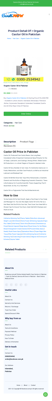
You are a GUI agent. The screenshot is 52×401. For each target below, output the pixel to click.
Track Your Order (10, 310)
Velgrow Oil (34, 237)
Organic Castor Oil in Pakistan (17, 98)
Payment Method (10, 331)
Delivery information (12, 342)
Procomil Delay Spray (37, 229)
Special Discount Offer (12, 313)
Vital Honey (16, 223)
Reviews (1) (9, 146)
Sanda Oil (26, 229)
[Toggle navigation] (49, 14)
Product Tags (27, 141)
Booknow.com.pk (27, 389)
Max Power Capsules (15, 234)
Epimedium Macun (28, 231)
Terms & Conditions (11, 328)
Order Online (26, 114)
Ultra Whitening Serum (31, 234)
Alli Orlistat (16, 221)
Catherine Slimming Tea (11, 218)
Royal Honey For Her (35, 226)
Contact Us (8, 300)
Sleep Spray (24, 226)
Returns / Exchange (11, 306)
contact (33, 385)
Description (10, 141)
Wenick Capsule (14, 226)
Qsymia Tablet (15, 239)
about (25, 385)
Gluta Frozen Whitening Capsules (32, 221)
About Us (8, 296)
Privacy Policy (9, 335)
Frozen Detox (25, 237)
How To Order (9, 338)
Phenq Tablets (25, 218)
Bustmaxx (32, 223)
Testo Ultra (24, 223)
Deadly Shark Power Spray (12, 231)
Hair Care (18, 123)
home (18, 385)
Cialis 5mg (17, 237)
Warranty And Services (12, 303)
